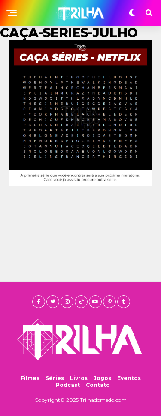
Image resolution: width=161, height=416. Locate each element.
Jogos (102, 378)
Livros (79, 378)
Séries (55, 378)
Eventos (129, 378)
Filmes (30, 378)
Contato (98, 385)
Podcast (68, 385)
